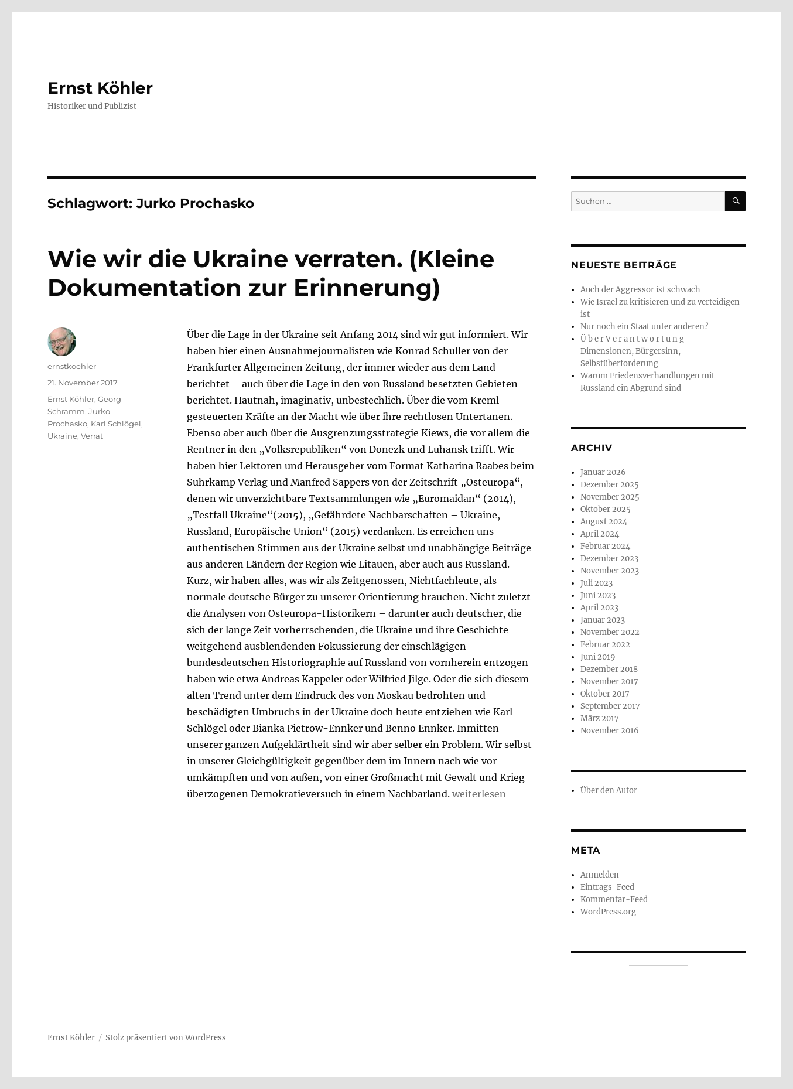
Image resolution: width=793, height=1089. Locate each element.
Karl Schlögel (116, 423)
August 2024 (603, 522)
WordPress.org (608, 912)
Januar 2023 (602, 620)
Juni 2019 (598, 657)
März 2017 (599, 718)
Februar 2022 (605, 645)
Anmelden (599, 875)
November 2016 (609, 731)
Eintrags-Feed (607, 887)
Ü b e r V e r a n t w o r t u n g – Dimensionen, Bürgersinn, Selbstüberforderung (636, 351)
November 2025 (610, 497)
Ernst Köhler (100, 88)
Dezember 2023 (609, 559)
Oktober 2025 (605, 509)
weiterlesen (479, 794)
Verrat (92, 436)
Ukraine (62, 436)
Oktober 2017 (605, 694)
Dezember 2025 (609, 485)
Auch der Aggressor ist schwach (640, 290)
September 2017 (610, 706)
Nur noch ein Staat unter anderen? (644, 327)
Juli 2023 (596, 583)
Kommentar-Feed (614, 899)
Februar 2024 (605, 546)
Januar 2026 (603, 472)
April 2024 (599, 534)
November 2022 (610, 632)
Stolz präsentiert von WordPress (165, 1038)
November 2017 (609, 682)
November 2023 (609, 571)
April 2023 (599, 608)
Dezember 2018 (609, 669)
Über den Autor (608, 791)
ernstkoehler (71, 366)
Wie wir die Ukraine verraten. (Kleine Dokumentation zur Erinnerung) (270, 273)
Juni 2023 (598, 595)
